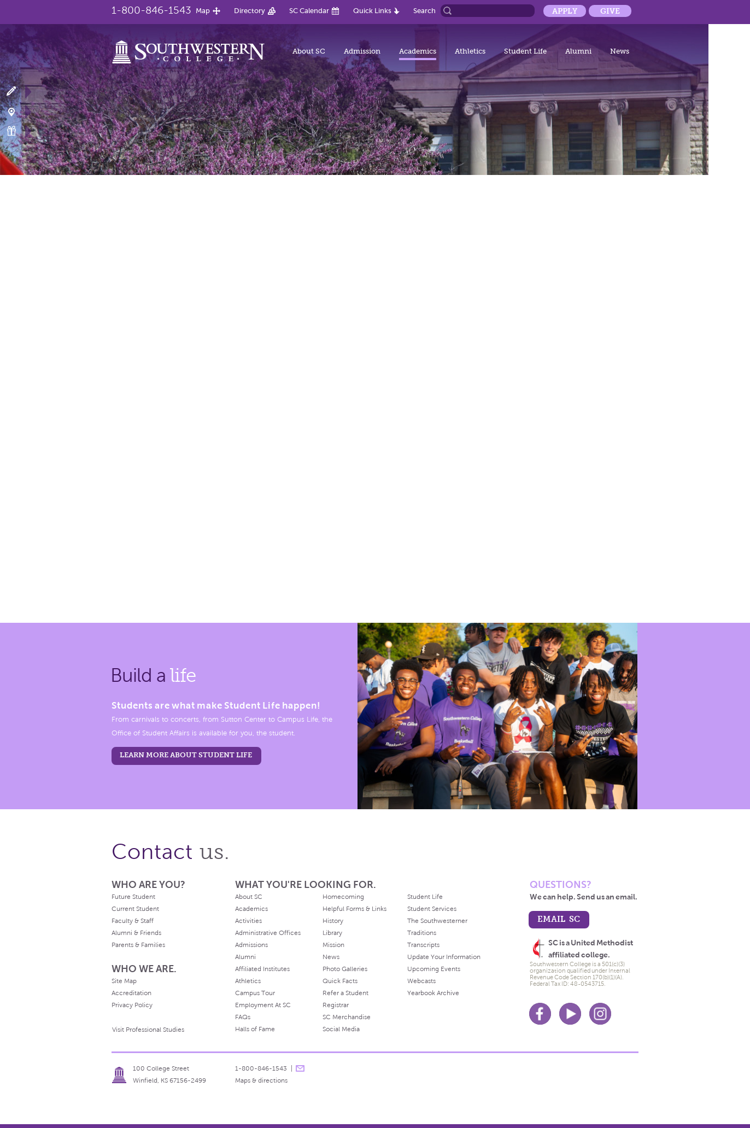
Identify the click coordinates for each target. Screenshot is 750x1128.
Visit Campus (18, 111)
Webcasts (421, 981)
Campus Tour (255, 993)
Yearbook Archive (433, 993)
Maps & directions (261, 1080)
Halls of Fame (255, 1029)
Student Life (525, 51)
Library (332, 933)
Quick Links (372, 11)
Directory (249, 11)
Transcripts (423, 945)
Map (203, 11)
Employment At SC (263, 1005)
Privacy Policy (132, 1005)
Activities (248, 921)
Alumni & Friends (136, 933)
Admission (362, 51)
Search (424, 11)
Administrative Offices (268, 933)
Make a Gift (18, 131)
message (300, 1068)
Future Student (133, 897)
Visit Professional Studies (148, 1029)
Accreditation (131, 993)
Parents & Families (138, 945)
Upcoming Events (433, 969)
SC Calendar (309, 11)
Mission (333, 945)
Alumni (578, 51)
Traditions (421, 933)
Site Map (124, 981)
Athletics (470, 51)
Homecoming (343, 897)
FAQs (242, 1017)
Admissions (251, 945)
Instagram (600, 1014)
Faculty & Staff (133, 921)
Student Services (431, 909)
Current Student (135, 909)
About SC (308, 51)
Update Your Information (444, 957)
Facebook (540, 1014)
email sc (558, 919)
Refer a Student (345, 993)
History (333, 921)
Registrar (336, 1005)
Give (610, 11)
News (619, 51)
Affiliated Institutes (262, 969)
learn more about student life (186, 755)
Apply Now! (18, 91)
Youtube (570, 1014)
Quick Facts (340, 981)
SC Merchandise (347, 1017)
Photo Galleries (345, 969)
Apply (564, 11)
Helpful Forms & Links (354, 909)
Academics (417, 51)
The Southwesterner (437, 921)
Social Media (341, 1029)
